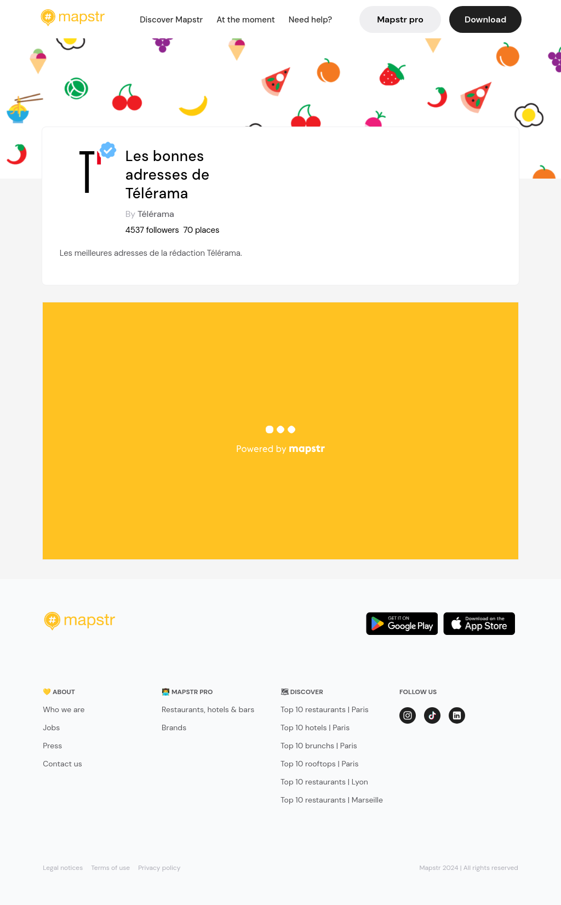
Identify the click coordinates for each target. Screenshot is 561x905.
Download (485, 19)
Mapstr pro (400, 19)
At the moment (245, 19)
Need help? (310, 19)
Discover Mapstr (171, 19)
